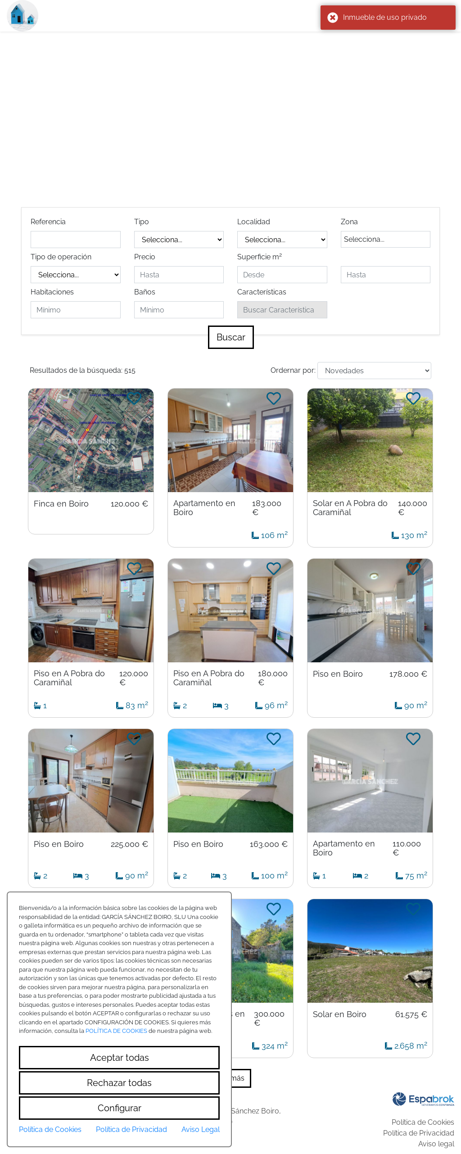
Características (261, 292)
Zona (349, 221)
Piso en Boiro (338, 674)
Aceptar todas (119, 1057)
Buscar (231, 337)
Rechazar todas (119, 1082)
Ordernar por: (293, 370)
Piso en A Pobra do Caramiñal (69, 678)
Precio (144, 257)
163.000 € (269, 844)
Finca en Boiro (61, 503)
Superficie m (259, 256)
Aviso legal (436, 1144)
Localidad (253, 221)
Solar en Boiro (339, 1014)
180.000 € (273, 678)
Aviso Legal (200, 1129)
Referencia (48, 221)
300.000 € (269, 1018)
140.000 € (412, 508)
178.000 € (408, 674)
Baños (144, 292)
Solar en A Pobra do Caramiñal (350, 508)
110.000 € (407, 848)
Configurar (119, 1108)
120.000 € (129, 503)
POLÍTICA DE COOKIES (116, 1030)
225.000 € (129, 844)
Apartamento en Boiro (204, 508)
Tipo (141, 221)
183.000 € (266, 508)
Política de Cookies (423, 1122)
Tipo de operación (61, 257)
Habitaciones (52, 292)
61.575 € (411, 1014)
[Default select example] (374, 370)
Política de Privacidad (418, 1133)
